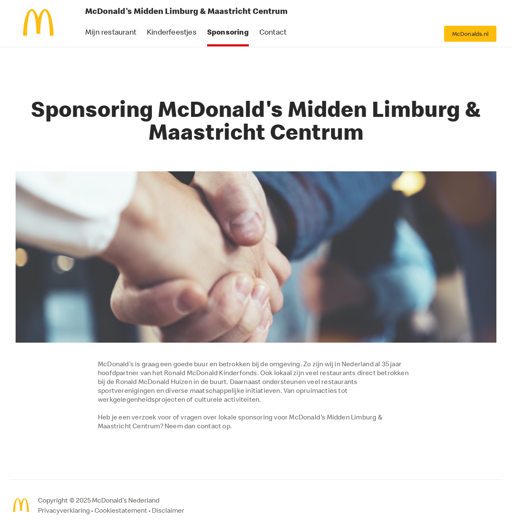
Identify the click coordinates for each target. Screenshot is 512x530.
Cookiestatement (120, 510)
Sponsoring (228, 32)
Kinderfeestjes (172, 32)
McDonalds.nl (470, 34)
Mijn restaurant (110, 32)
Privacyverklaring (64, 510)
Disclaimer (168, 510)
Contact (272, 32)
